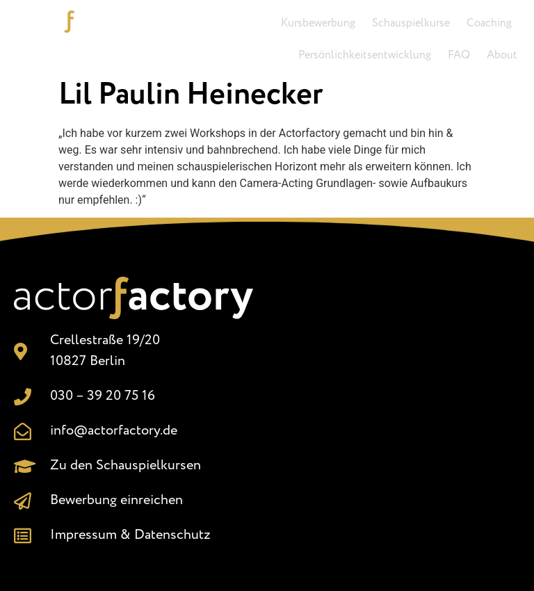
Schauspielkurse (411, 23)
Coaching (489, 23)
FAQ (459, 55)
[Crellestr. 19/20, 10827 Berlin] (400, 416)
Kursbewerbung (318, 23)
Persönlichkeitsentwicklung (364, 55)
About (502, 55)
